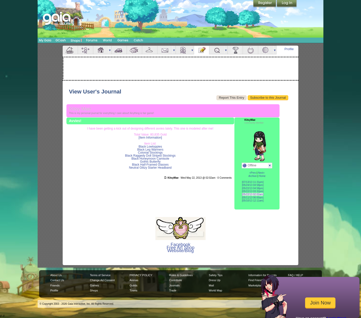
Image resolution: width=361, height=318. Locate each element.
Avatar (85, 50)
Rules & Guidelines (181, 275)
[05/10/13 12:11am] (252, 200)
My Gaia (45, 40)
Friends (183, 50)
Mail (164, 50)
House (100, 50)
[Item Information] (150, 137)
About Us (56, 275)
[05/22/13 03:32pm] (252, 191)
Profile (289, 49)
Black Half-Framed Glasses (150, 164)
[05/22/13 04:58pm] (252, 188)
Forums (91, 40)
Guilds (133, 285)
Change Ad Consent (102, 280)
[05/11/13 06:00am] (252, 197)
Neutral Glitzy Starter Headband (150, 167)
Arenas (134, 280)
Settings (265, 50)
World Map (215, 290)
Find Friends (256, 280)
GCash (61, 40)
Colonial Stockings (150, 152)
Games (122, 40)
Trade (172, 290)
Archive (252, 176)
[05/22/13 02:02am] (252, 194)
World (107, 40)
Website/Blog (180, 250)
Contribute (175, 280)
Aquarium (134, 50)
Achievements (235, 50)
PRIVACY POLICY (141, 275)
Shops (76, 40)
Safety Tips (216, 275)
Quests (216, 50)
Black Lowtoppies (150, 146)
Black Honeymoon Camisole (150, 158)
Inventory (149, 50)
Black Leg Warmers (150, 149)
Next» (261, 172)
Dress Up (214, 280)
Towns (133, 290)
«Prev (252, 172)
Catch (138, 40)
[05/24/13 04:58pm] (252, 185)
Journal (201, 50)
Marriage (250, 50)
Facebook (180, 244)
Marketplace (255, 285)
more (109, 50)
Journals (174, 285)
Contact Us (57, 280)
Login (287, 4)
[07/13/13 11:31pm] (252, 182)
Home (262, 176)
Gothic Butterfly (150, 161)
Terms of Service (100, 275)
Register (265, 4)
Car (119, 50)
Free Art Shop (180, 247)
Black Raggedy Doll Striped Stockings (150, 155)
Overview (70, 50)
